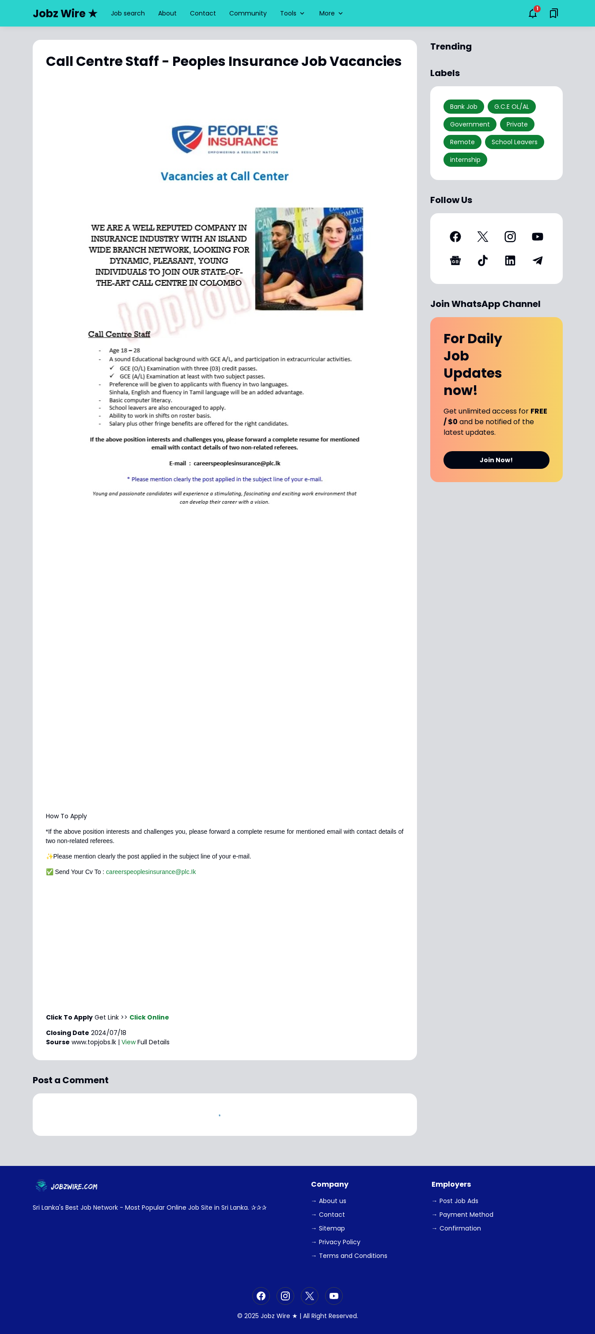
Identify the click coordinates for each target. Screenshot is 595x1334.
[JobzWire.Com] (67, 1186)
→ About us (328, 1200)
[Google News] (455, 260)
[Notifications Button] (533, 13)
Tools (293, 13)
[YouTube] (538, 236)
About (167, 13)
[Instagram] (510, 236)
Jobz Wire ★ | (281, 1315)
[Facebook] (455, 236)
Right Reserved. (334, 1315)
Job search (128, 13)
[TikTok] (483, 260)
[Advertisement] (225, 743)
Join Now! (496, 460)
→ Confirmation (456, 1228)
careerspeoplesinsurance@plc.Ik (151, 871)
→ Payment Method (462, 1214)
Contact (203, 13)
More (332, 13)
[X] (483, 236)
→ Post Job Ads (455, 1200)
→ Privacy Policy (335, 1242)
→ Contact (328, 1214)
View (128, 1042)
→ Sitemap (328, 1228)
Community (248, 13)
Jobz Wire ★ (65, 13)
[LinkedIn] (510, 260)
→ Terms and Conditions (349, 1255)
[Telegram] (538, 260)
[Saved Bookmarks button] (554, 13)
